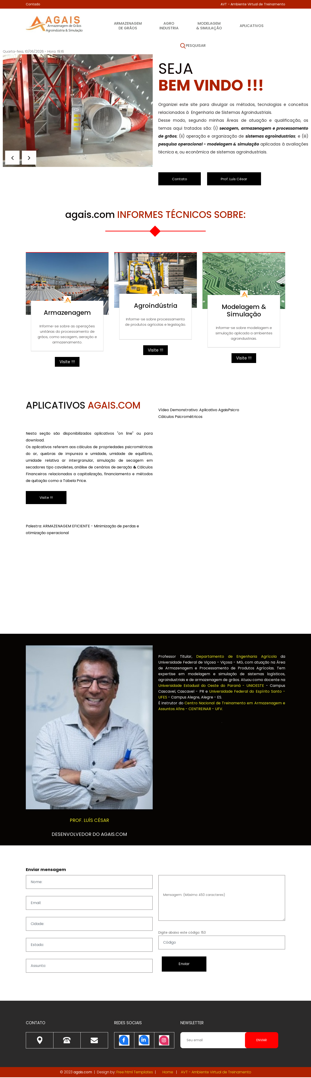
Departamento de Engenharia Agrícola (238, 657)
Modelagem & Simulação (209, 26)
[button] (29, 158)
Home (167, 1072)
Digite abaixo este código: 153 (182, 933)
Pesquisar (193, 46)
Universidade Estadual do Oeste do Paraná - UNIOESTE (212, 686)
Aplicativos (252, 25)
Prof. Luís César (239, 178)
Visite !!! (67, 362)
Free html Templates (134, 1072)
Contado (33, 4)
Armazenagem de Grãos (128, 26)
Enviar (261, 1040)
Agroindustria (169, 26)
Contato (181, 178)
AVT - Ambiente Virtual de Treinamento (253, 4)
